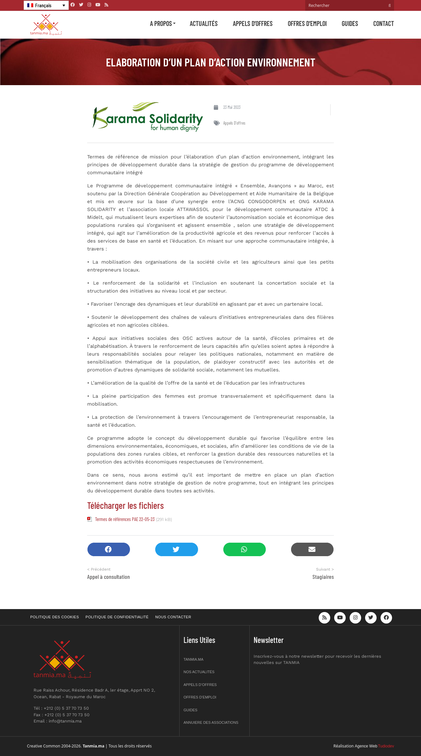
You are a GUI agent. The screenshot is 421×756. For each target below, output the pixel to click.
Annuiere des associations (211, 722)
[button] (108, 549)
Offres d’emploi (307, 23)
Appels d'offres (234, 123)
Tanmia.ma (193, 659)
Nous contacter (173, 617)
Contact (383, 23)
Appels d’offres (253, 23)
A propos (161, 23)
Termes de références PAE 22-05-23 (125, 519)
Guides (350, 23)
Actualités (204, 23)
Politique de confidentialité (117, 617)
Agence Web (366, 746)
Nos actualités (199, 672)
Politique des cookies (54, 617)
